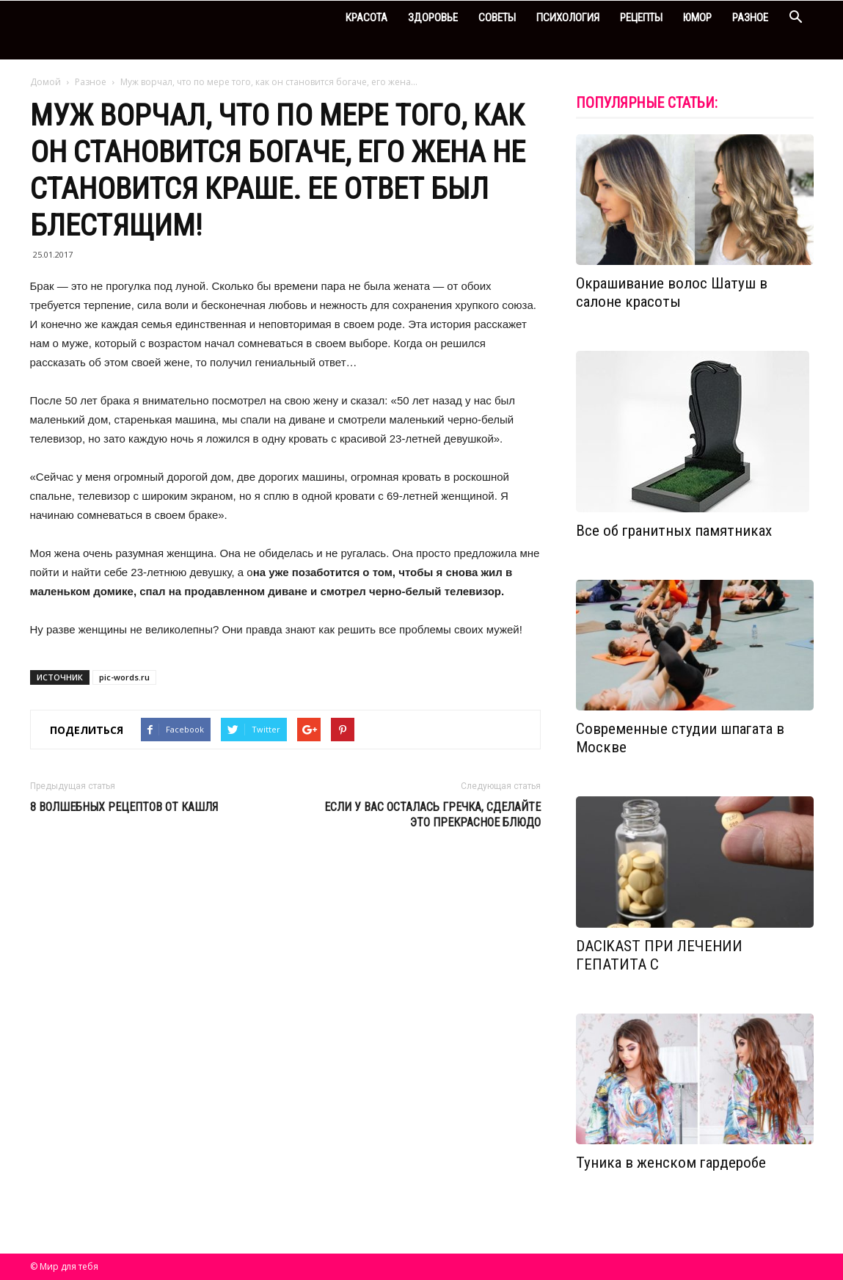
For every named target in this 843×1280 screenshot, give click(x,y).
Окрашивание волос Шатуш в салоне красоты (671, 292)
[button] (796, 19)
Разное (750, 17)
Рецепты (641, 17)
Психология (567, 17)
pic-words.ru (124, 677)
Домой (45, 82)
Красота (366, 17)
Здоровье (433, 17)
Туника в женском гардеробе (671, 1162)
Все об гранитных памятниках (674, 530)
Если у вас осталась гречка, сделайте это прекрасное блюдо (432, 814)
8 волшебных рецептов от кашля (124, 807)
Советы (497, 17)
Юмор (697, 17)
